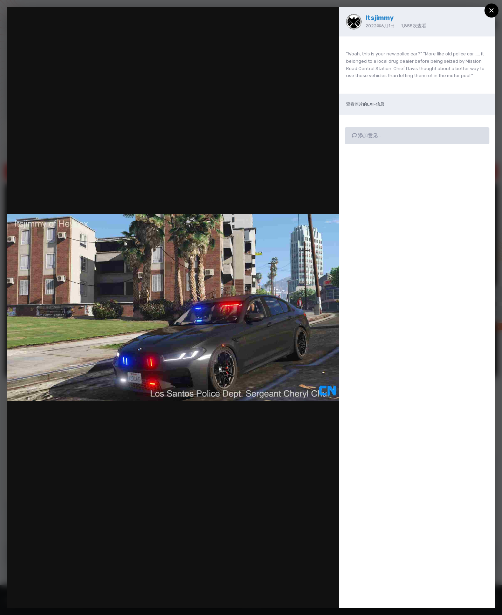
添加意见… (366, 135)
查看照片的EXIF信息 (365, 104)
